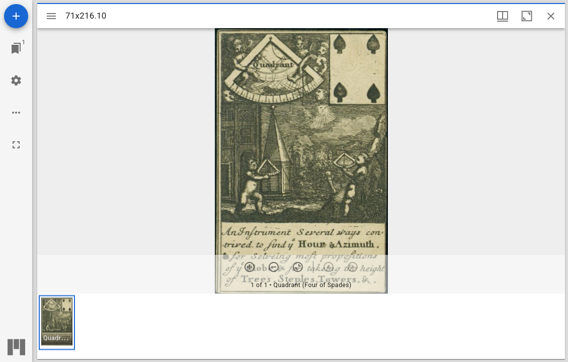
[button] (56, 322)
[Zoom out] (274, 267)
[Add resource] (16, 16)
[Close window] (551, 16)
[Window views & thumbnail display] (503, 16)
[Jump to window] (16, 48)
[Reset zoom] (298, 267)
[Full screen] (16, 145)
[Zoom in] (249, 267)
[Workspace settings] (16, 80)
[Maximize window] (527, 16)
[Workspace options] (16, 113)
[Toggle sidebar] (51, 16)
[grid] (301, 326)
